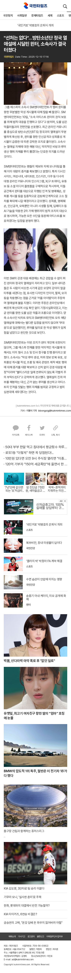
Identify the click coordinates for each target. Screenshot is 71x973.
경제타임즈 (37, 15)
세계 (50, 15)
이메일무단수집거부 (54, 936)
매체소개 (12, 936)
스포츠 (60, 15)
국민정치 (8, 15)
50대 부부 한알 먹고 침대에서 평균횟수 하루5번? (36, 447)
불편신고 (40, 936)
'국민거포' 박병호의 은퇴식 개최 (35, 25)
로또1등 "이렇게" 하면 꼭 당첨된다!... (29, 453)
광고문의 (31, 936)
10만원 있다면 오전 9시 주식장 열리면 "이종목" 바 (36, 458)
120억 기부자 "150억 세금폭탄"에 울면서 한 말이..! (36, 464)
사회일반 (22, 15)
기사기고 (21, 936)
